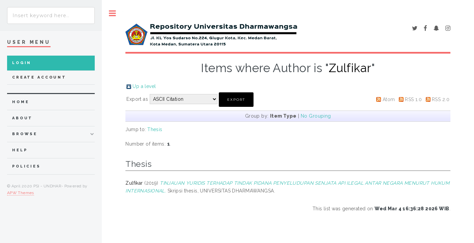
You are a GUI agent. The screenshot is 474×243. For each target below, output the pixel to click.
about (22, 118)
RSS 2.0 (440, 99)
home (20, 102)
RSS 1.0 (413, 99)
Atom (389, 99)
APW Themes (20, 192)
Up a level (144, 86)
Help (19, 150)
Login (21, 63)
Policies (26, 166)
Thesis (154, 129)
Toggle (112, 13)
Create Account (39, 77)
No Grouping (316, 116)
